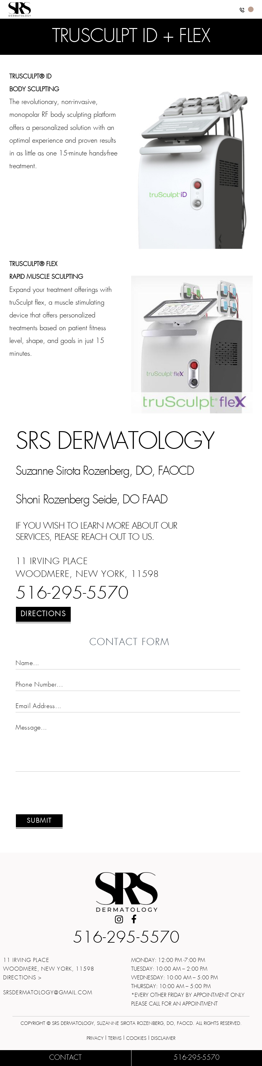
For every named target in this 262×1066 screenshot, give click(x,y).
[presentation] (63, 796)
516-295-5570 (72, 594)
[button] (242, 11)
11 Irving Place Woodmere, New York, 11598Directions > (49, 969)
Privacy (95, 1038)
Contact (65, 1058)
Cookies (136, 1038)
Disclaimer (163, 1038)
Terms (114, 1038)
